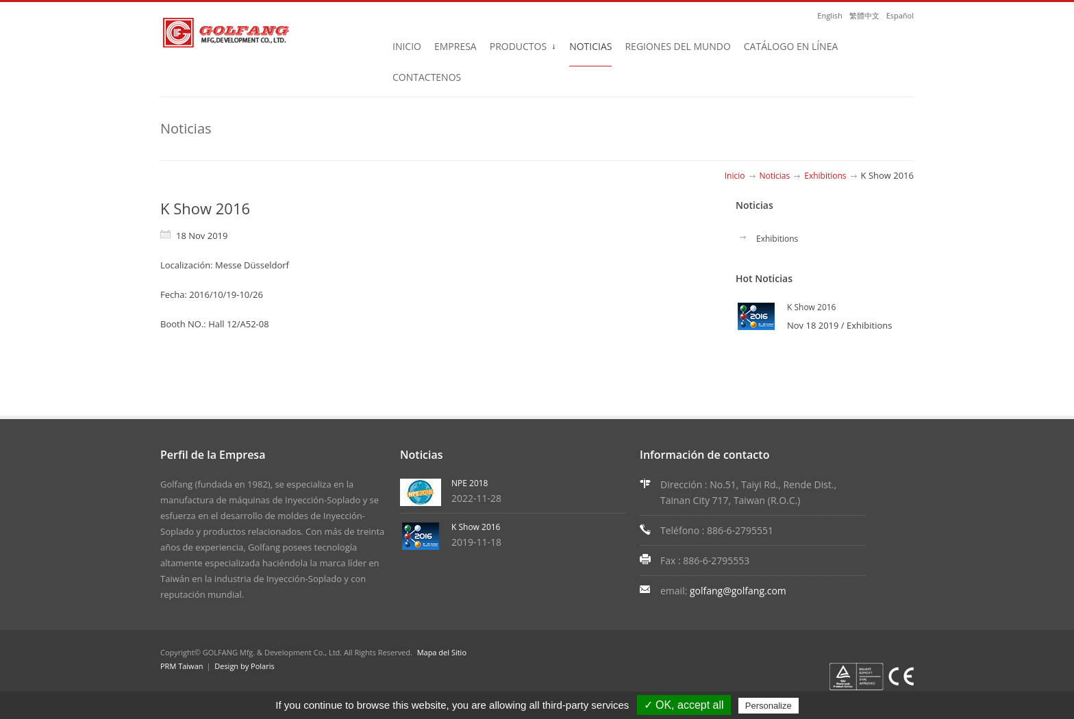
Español (900, 15)
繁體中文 (864, 15)
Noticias (590, 46)
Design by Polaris (244, 666)
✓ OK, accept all (684, 705)
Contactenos (426, 77)
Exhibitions (825, 175)
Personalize (768, 706)
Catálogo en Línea (791, 46)
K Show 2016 (811, 307)
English (829, 15)
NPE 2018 (469, 483)
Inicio (406, 46)
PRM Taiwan (181, 666)
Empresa (455, 46)
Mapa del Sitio (439, 652)
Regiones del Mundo (677, 46)
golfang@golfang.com (738, 590)
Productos (523, 50)
